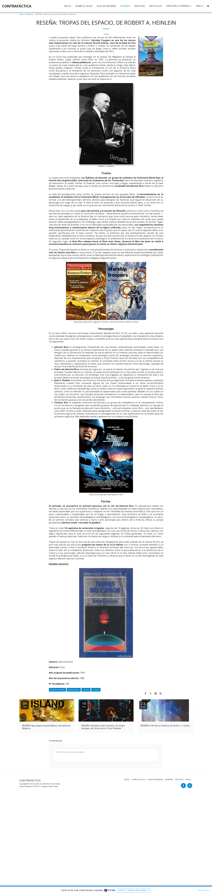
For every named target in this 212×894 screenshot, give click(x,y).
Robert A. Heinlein (57, 689)
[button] (179, 6)
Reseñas (29, 14)
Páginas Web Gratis (50, 786)
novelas (96, 689)
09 (25, 704)
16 (84, 704)
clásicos (86, 689)
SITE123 (37, 786)
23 (143, 704)
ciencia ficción (73, 689)
